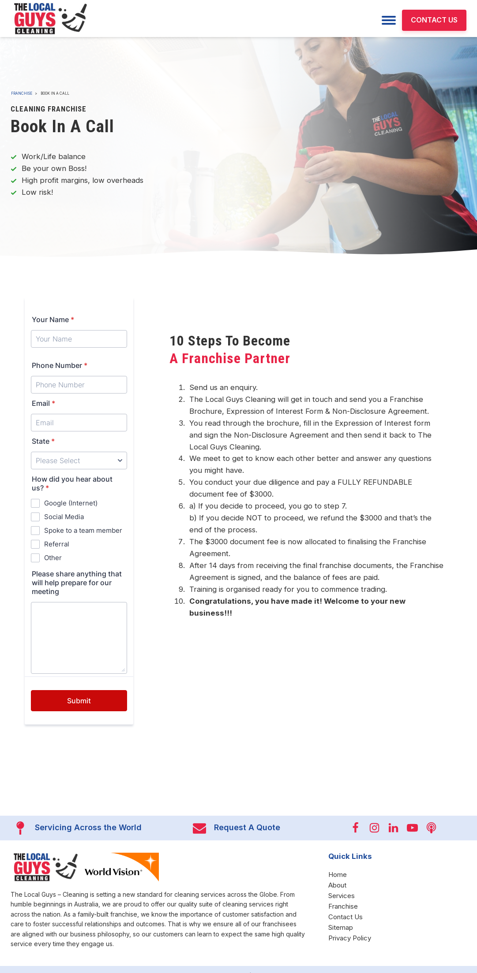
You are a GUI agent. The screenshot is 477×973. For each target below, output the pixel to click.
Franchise (21, 93)
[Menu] (389, 20)
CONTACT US (434, 19)
